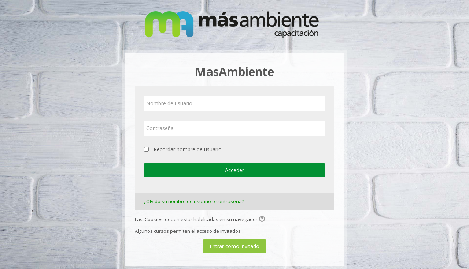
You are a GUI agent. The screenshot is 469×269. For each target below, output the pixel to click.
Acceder (234, 170)
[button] (263, 220)
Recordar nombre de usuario (188, 149)
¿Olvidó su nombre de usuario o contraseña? (194, 201)
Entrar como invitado (234, 246)
